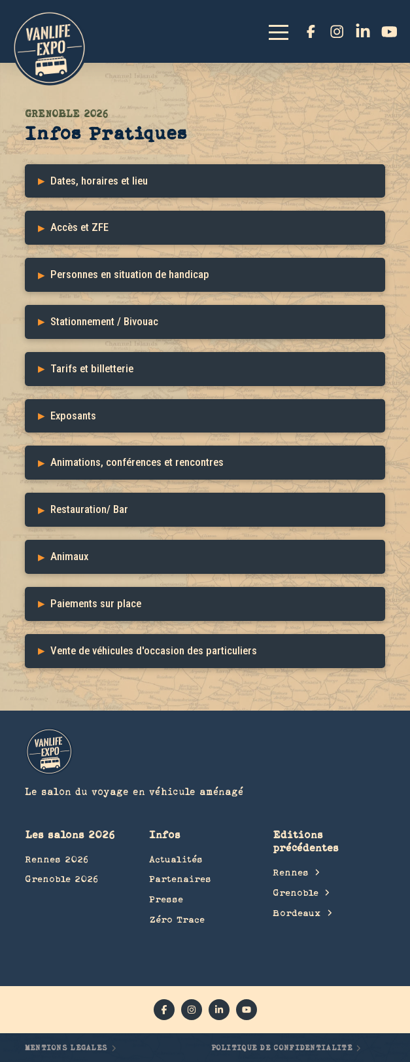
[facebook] (310, 31)
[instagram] (336, 31)
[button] (284, 31)
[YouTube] (389, 31)
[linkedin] (362, 31)
